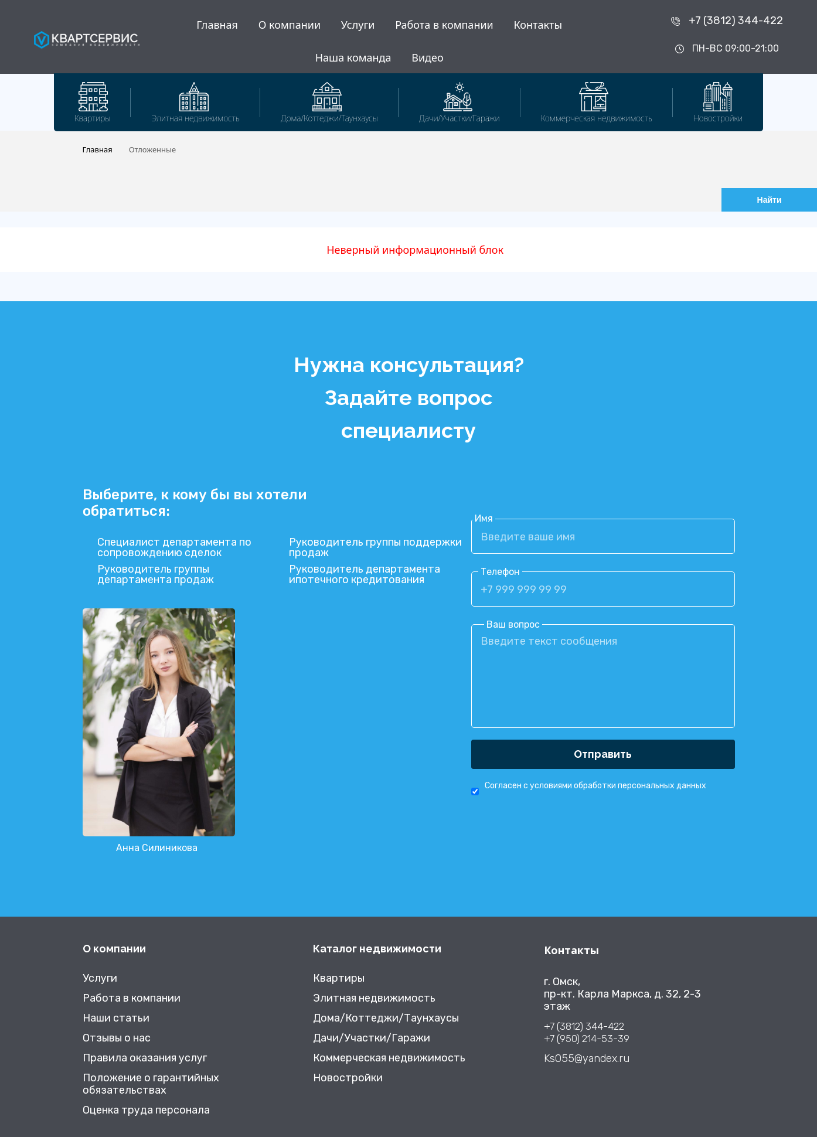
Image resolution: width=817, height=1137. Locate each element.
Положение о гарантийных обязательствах (151, 1084)
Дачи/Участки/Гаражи (371, 1038)
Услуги (358, 25)
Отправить (603, 754)
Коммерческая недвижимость (389, 1058)
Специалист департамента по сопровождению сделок (174, 547)
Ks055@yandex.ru (586, 1059)
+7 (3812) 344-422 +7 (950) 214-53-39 (586, 1032)
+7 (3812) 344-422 (736, 20)
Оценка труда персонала (146, 1110)
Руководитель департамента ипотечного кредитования (364, 574)
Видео (427, 57)
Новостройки (348, 1078)
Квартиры (339, 978)
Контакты (537, 25)
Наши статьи (116, 1018)
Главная (217, 25)
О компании (289, 25)
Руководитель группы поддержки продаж (375, 547)
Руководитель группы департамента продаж (155, 574)
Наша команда (353, 57)
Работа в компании (444, 25)
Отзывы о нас (117, 1038)
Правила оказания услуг (145, 1058)
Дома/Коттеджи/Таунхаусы (386, 1018)
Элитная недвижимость (374, 998)
